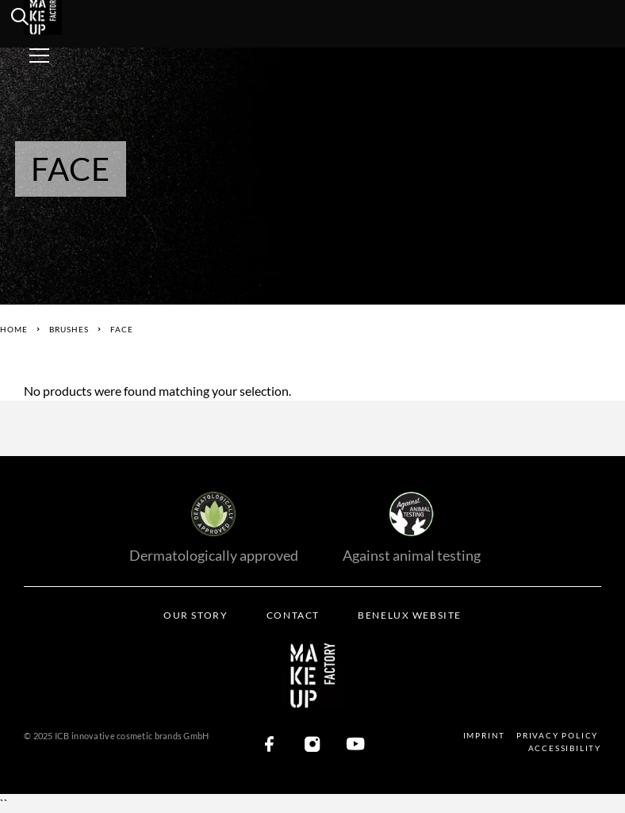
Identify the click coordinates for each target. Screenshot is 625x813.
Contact (293, 615)
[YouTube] (355, 745)
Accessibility (564, 748)
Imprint (484, 735)
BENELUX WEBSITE (409, 615)
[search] (20, 19)
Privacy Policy (557, 735)
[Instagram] (312, 745)
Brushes (69, 329)
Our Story (195, 615)
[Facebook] (269, 745)
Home (14, 329)
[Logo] (65, 16)
